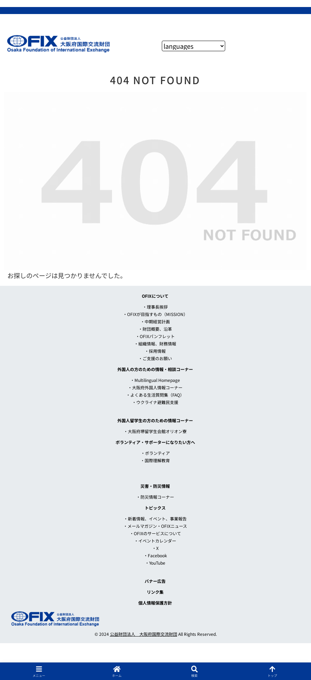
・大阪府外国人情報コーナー (155, 387)
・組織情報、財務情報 (155, 343)
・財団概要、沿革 (155, 329)
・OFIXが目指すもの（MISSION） (155, 314)
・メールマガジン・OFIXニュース (155, 526)
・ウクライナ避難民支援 (155, 402)
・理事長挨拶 (155, 307)
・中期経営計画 (155, 321)
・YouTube (155, 563)
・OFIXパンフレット (155, 336)
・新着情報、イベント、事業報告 (155, 518)
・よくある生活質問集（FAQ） (155, 395)
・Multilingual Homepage (155, 380)
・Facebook (155, 555)
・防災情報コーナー (155, 497)
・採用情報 (155, 351)
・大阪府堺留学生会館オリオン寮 (155, 431)
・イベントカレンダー (155, 541)
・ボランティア (155, 453)
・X (155, 548)
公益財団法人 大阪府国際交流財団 (143, 634)
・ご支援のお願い (155, 358)
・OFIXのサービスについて (155, 533)
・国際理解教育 (155, 460)
